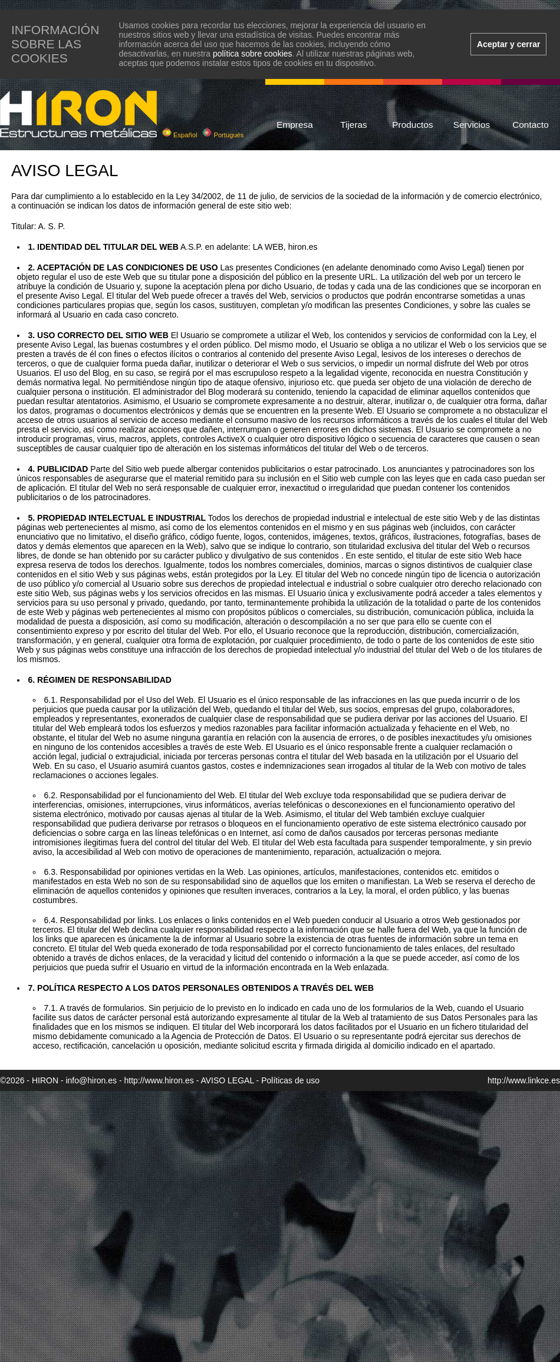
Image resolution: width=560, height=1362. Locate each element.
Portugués (222, 134)
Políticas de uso (290, 1080)
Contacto (530, 125)
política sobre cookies (252, 53)
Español (179, 134)
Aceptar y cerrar (508, 44)
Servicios (471, 125)
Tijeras (353, 125)
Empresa (294, 125)
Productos (412, 125)
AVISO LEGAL (226, 1080)
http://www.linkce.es (523, 1080)
